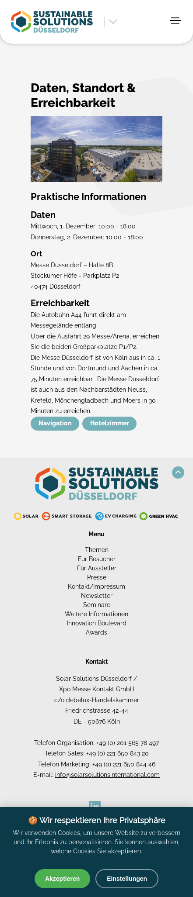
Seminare (96, 604)
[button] (178, 472)
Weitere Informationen (96, 614)
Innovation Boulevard (96, 623)
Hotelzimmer (109, 423)
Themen (97, 549)
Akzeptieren (62, 878)
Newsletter (96, 595)
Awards (96, 632)
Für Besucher (97, 558)
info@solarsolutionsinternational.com (107, 774)
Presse (96, 577)
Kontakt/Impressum (96, 586)
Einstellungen (127, 878)
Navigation (55, 423)
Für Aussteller (96, 568)
